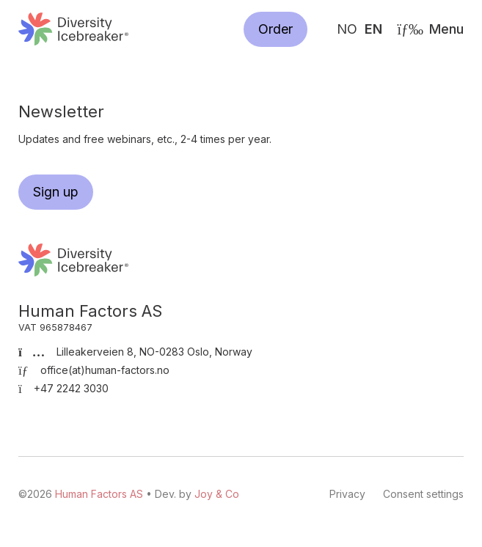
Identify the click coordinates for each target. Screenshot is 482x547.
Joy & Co (216, 494)
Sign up (55, 191)
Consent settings (423, 494)
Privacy (347, 494)
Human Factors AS (73, 29)
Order (275, 29)
